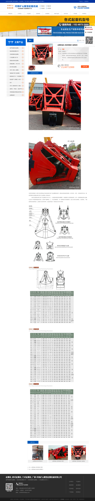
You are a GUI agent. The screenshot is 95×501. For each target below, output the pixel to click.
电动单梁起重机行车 (14, 51)
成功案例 (47, 13)
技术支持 (66, 13)
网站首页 (10, 13)
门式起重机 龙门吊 (14, 57)
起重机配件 (12, 95)
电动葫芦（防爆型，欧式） (15, 79)
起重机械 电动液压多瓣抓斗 (37, 469)
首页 (80, 40)
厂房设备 (75, 13)
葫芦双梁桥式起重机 (14, 48)
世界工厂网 (75, 499)
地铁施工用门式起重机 (15, 73)
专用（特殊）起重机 (14, 70)
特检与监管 (56, 13)
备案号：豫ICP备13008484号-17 (53, 499)
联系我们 (87, 1)
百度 (71, 499)
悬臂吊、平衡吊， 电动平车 (16, 88)
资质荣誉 (38, 13)
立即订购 (85, 66)
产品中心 (81, 1)
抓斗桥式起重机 (13, 66)
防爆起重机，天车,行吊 (15, 63)
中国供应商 (81, 499)
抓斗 (11, 82)
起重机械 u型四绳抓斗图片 (37, 467)
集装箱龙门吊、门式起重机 (15, 76)
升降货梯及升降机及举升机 (15, 92)
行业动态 (71, 488)
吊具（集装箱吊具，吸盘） (15, 85)
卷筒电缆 (67, 499)
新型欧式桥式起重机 (14, 60)
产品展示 (29, 13)
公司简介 (20, 13)
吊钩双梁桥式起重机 (14, 54)
